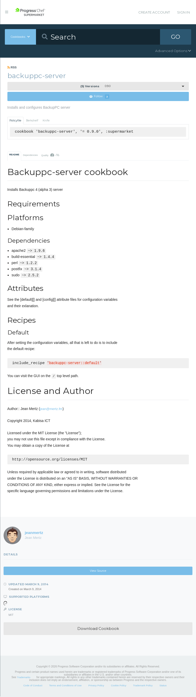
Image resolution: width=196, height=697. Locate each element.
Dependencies (30, 155)
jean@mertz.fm (51, 409)
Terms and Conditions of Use (65, 685)
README (14, 154)
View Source (98, 571)
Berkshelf (32, 120)
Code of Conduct (32, 685)
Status (163, 685)
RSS (12, 67)
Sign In (183, 12)
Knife (46, 120)
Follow (99, 96)
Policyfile (15, 120)
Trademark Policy (143, 685)
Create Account (154, 12)
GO (175, 36)
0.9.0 (95, 86)
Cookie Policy (118, 685)
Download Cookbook (98, 629)
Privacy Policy (96, 685)
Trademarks (23, 677)
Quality (50, 155)
